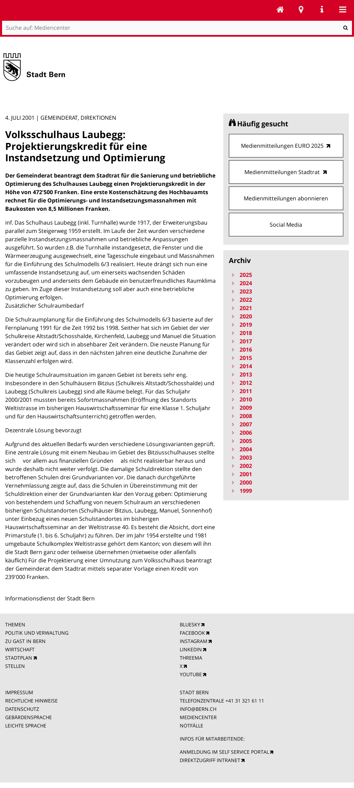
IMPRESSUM (19, 692)
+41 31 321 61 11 (244, 700)
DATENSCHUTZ (22, 709)
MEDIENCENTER (198, 717)
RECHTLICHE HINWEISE (31, 700)
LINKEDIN (191, 649)
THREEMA (191, 657)
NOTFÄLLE (191, 725)
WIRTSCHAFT (20, 649)
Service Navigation (322, 9)
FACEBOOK (192, 633)
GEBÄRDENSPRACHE (28, 717)
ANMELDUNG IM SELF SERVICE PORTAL (224, 752)
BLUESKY (190, 624)
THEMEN (15, 624)
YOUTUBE (191, 674)
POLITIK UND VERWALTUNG (36, 633)
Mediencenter (280, 9)
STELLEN (15, 666)
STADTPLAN (18, 657)
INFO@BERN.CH (198, 709)
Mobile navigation (342, 9)
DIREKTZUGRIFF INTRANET (210, 760)
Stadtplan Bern (301, 9)
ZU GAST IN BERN (25, 641)
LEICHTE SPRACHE (25, 725)
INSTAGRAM (193, 641)
